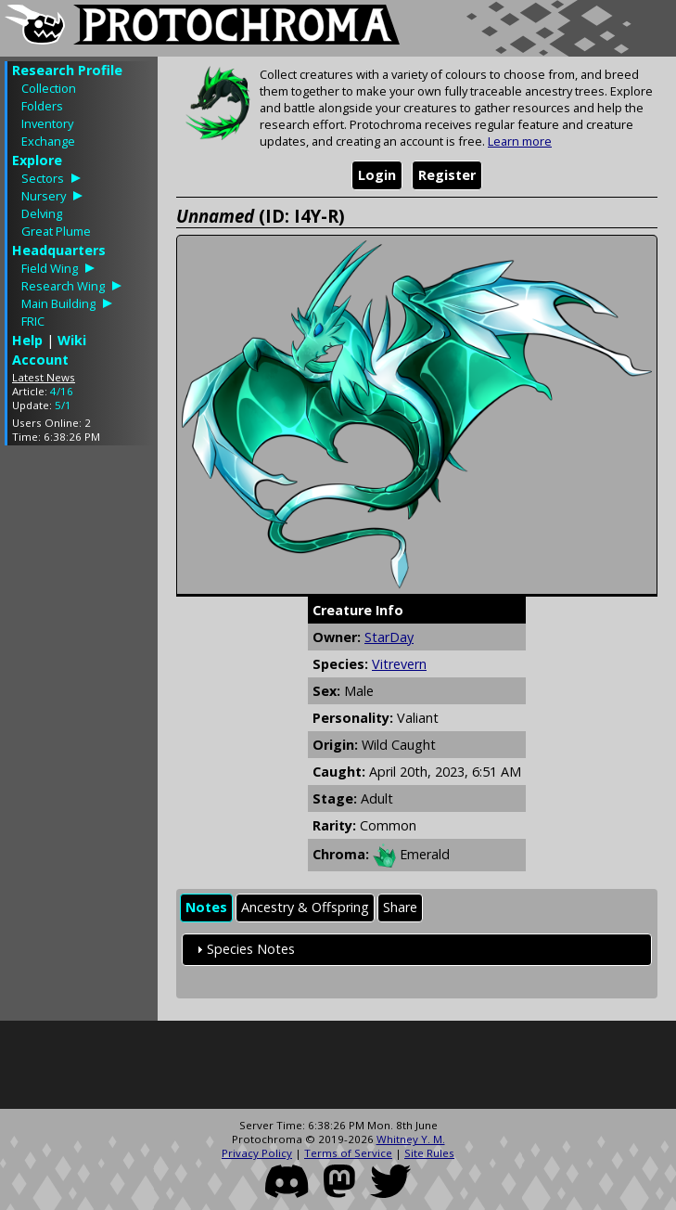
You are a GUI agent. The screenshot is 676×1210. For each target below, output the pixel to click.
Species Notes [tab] (243, 949)
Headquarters (59, 250)
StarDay (389, 637)
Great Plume (56, 231)
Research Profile (67, 70)
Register (447, 175)
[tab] (206, 908)
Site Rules (429, 1153)
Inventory (47, 123)
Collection (48, 88)
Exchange (48, 141)
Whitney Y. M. (410, 1139)
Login (377, 175)
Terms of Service (348, 1153)
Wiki (71, 340)
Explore (37, 160)
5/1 (63, 405)
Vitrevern (399, 664)
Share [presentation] (400, 907)
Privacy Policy (257, 1153)
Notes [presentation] (206, 907)
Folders (42, 105)
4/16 (61, 391)
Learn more (520, 141)
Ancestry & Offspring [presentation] (305, 907)
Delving (41, 213)
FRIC (33, 321)
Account (40, 359)
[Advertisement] (79, 737)
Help (27, 340)
